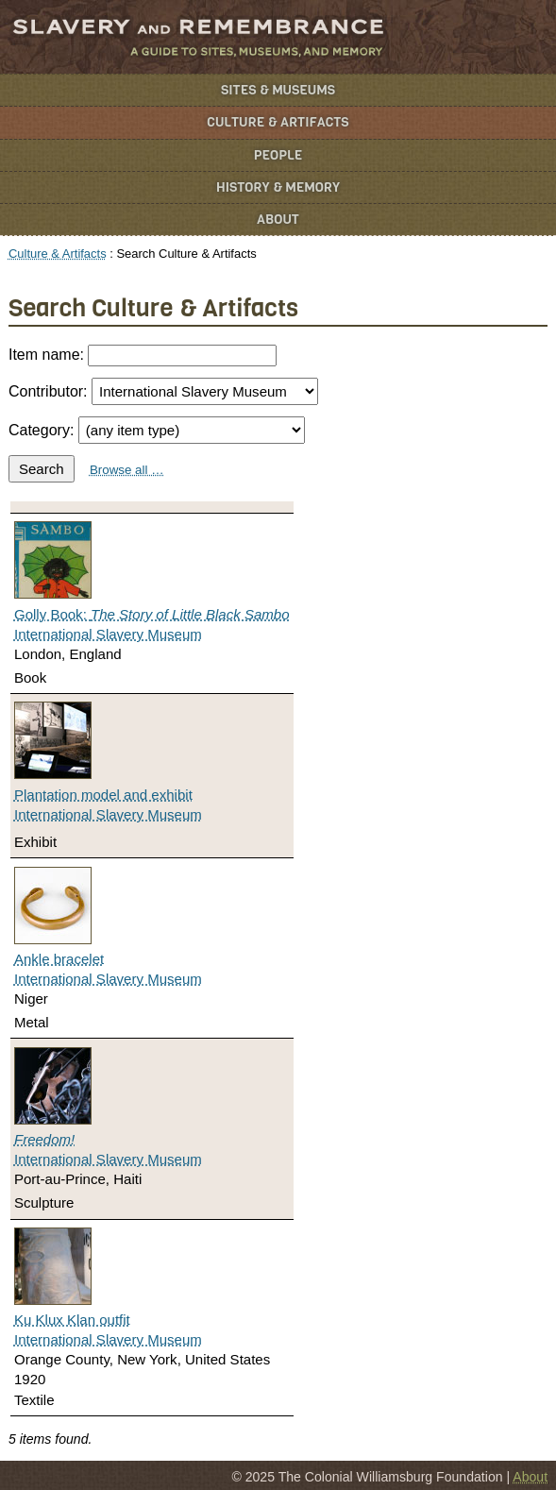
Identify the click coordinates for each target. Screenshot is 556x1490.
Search (41, 469)
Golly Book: (152, 614)
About (278, 220)
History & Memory (278, 187)
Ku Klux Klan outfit (72, 1320)
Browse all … (127, 470)
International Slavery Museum (108, 634)
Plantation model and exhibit (103, 795)
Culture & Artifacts (277, 122)
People (278, 155)
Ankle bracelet (59, 959)
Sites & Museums (278, 90)
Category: (156, 430)
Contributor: (163, 391)
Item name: (142, 355)
